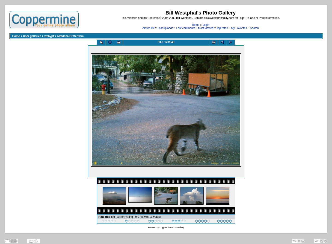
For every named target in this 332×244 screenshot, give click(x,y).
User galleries (32, 36)
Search (254, 28)
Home (195, 24)
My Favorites (239, 28)
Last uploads (165, 28)
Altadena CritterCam (70, 36)
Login (205, 24)
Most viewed (205, 28)
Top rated (222, 28)
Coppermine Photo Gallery (172, 227)
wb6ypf (49, 36)
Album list (148, 28)
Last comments (185, 28)
